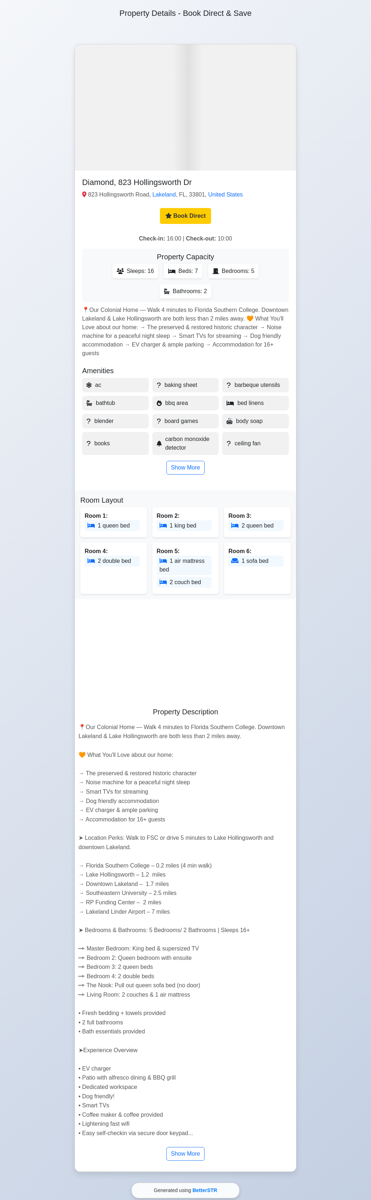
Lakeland (164, 194)
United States (225, 194)
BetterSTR (204, 1190)
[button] (185, 107)
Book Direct (185, 216)
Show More (185, 467)
